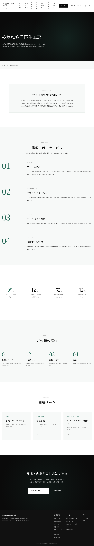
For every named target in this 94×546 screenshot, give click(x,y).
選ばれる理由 (26, 6)
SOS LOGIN (63, 5)
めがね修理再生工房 (71, 518)
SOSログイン (69, 529)
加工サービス (69, 521)
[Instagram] (85, 5)
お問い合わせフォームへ (38, 491)
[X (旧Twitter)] (89, 5)
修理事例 (31, 6)
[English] (76, 6)
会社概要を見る (58, 491)
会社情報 (36, 6)
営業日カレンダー (43, 6)
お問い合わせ (54, 6)
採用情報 (48, 6)
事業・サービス (20, 6)
